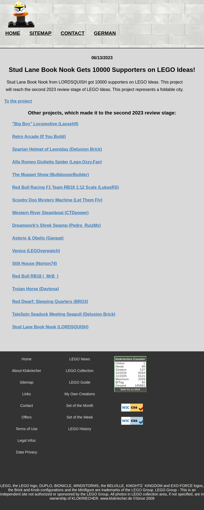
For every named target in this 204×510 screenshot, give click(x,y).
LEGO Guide (79, 382)
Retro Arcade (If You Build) (39, 136)
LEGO (136, 490)
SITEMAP (40, 33)
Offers (26, 417)
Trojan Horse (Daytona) (35, 289)
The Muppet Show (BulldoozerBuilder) (50, 174)
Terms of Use (26, 429)
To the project (18, 101)
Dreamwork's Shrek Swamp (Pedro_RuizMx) (56, 225)
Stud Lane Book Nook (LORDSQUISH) (50, 327)
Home (27, 359)
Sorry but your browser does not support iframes (132, 377)
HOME (12, 33)
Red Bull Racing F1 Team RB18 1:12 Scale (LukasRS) (65, 187)
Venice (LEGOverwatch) (36, 251)
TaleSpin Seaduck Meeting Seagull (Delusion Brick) (63, 314)
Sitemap (26, 382)
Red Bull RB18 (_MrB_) (35, 276)
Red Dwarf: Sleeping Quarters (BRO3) (50, 301)
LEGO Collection (80, 371)
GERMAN (105, 33)
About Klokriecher (26, 371)
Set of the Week (79, 417)
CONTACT (73, 33)
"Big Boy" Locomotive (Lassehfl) (45, 124)
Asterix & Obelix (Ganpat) (38, 238)
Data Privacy (26, 452)
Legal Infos (26, 440)
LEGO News (79, 359)
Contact (26, 405)
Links (26, 394)
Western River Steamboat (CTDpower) (50, 212)
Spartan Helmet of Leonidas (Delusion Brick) (57, 149)
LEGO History (79, 429)
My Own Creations (79, 394)
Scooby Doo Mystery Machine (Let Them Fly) (57, 200)
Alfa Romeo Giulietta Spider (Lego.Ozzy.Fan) (57, 162)
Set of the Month (79, 405)
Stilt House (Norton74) (34, 263)
